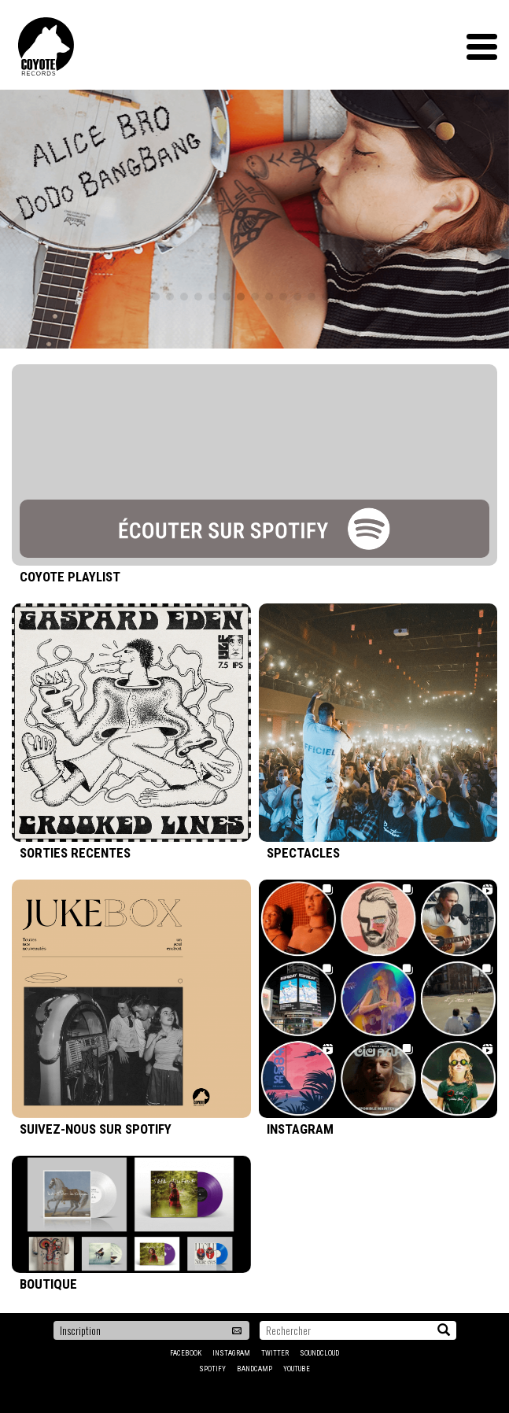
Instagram (231, 1353)
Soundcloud (319, 1353)
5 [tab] (212, 297)
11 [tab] (297, 297)
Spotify (212, 1369)
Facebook (185, 1353)
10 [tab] (283, 297)
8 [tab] (255, 297)
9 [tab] (269, 297)
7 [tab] (241, 297)
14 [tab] (340, 297)
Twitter (275, 1353)
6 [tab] (227, 297)
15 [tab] (354, 297)
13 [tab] (326, 297)
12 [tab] (311, 297)
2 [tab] (170, 297)
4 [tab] (198, 297)
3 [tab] (184, 297)
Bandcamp (254, 1369)
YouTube (296, 1369)
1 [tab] (156, 297)
